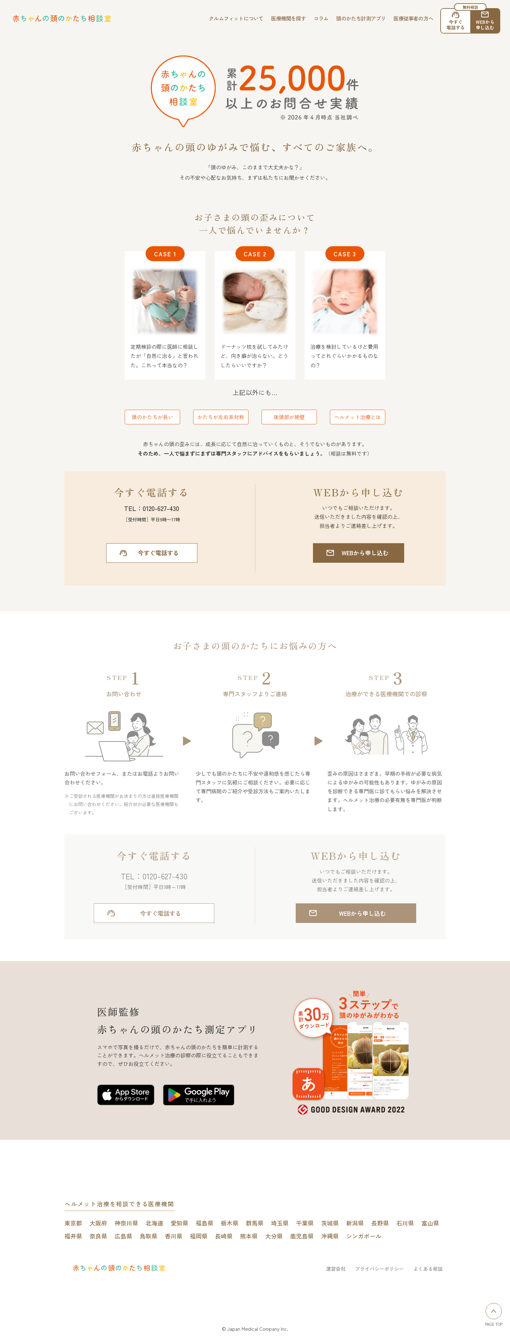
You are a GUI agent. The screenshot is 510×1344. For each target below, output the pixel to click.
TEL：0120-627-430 (151, 508)
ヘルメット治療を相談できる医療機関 (119, 1203)
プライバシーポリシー (379, 1268)
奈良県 (98, 1236)
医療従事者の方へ (413, 18)
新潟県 (355, 1223)
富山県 (430, 1223)
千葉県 (305, 1223)
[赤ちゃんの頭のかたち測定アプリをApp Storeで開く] (126, 1096)
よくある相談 (428, 1268)
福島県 (204, 1223)
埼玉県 (280, 1223)
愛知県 (179, 1223)
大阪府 (98, 1223)
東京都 (73, 1223)
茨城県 (330, 1223)
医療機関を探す (288, 18)
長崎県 (224, 1236)
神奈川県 (126, 1223)
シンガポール (363, 1236)
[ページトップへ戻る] (493, 1311)
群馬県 (254, 1223)
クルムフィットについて (236, 18)
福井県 (73, 1236)
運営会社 (336, 1268)
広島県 (123, 1236)
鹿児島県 (302, 1236)
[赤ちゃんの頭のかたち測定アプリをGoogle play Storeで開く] (198, 1096)
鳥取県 (148, 1236)
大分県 (274, 1236)
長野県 (380, 1223)
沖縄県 (330, 1236)
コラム (321, 18)
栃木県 (229, 1223)
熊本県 (249, 1236)
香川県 (173, 1236)
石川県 (405, 1223)
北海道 (154, 1223)
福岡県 (198, 1236)
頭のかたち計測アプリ (361, 18)
